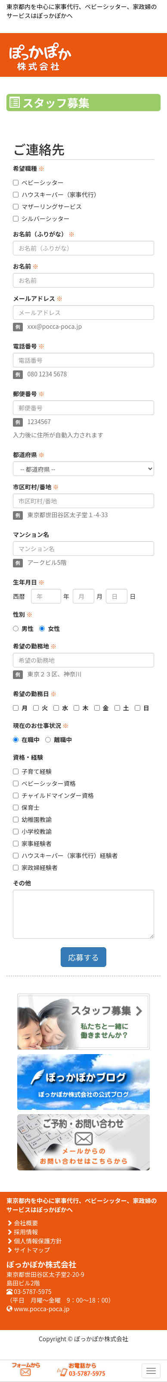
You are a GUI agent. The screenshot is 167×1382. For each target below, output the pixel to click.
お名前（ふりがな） (43, 234)
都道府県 (28, 454)
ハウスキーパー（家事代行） (56, 194)
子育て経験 (32, 771)
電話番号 (28, 346)
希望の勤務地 (34, 646)
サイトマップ (28, 1250)
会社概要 (22, 1222)
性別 (22, 614)
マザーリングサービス (47, 206)
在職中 (31, 739)
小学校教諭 (32, 831)
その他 (22, 883)
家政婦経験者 (35, 867)
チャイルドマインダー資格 (53, 795)
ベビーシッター (38, 182)
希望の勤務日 (34, 693)
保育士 (26, 807)
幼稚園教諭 (32, 819)
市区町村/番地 (36, 486)
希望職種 (28, 168)
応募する (83, 957)
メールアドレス (37, 298)
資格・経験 (28, 757)
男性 (28, 628)
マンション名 (31, 534)
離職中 (63, 739)
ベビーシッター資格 (44, 783)
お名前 (25, 266)
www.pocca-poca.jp (37, 1308)
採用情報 (22, 1231)
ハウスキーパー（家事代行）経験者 (65, 855)
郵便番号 (28, 393)
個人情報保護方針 (34, 1241)
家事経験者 (32, 843)
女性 (54, 628)
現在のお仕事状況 (40, 725)
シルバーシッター (41, 218)
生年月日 (28, 582)
